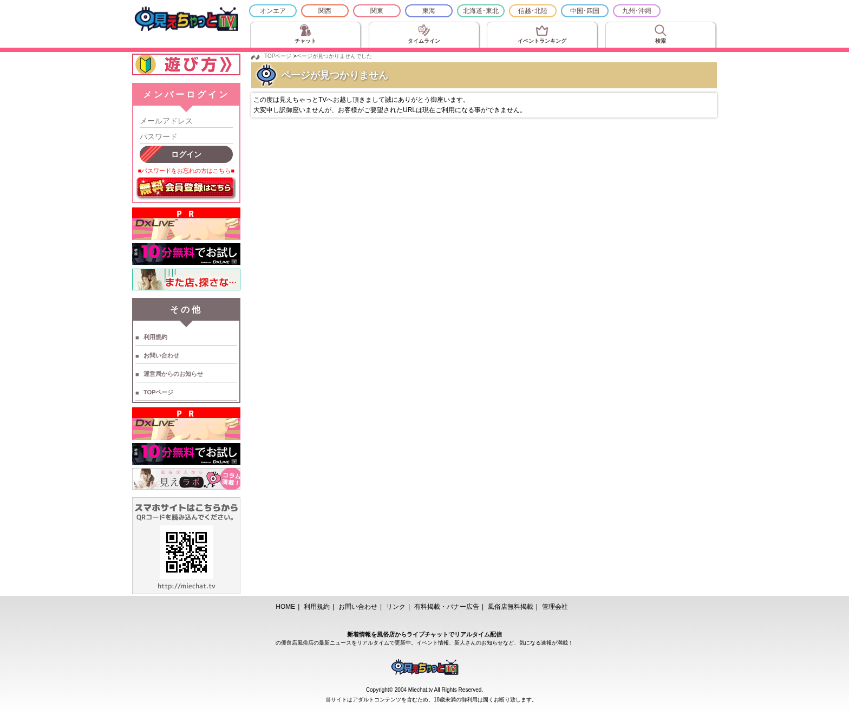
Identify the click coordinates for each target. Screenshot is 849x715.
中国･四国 (584, 11)
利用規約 (155, 337)
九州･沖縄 (636, 11)
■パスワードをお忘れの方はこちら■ (186, 170)
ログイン (186, 154)
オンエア (273, 11)
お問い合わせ (161, 355)
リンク (396, 606)
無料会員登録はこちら (186, 188)
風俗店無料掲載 (510, 606)
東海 (428, 11)
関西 (324, 11)
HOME (285, 606)
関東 (376, 11)
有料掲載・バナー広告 (446, 606)
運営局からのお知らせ (173, 373)
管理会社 (555, 606)
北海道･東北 (481, 11)
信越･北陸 (532, 11)
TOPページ (158, 392)
